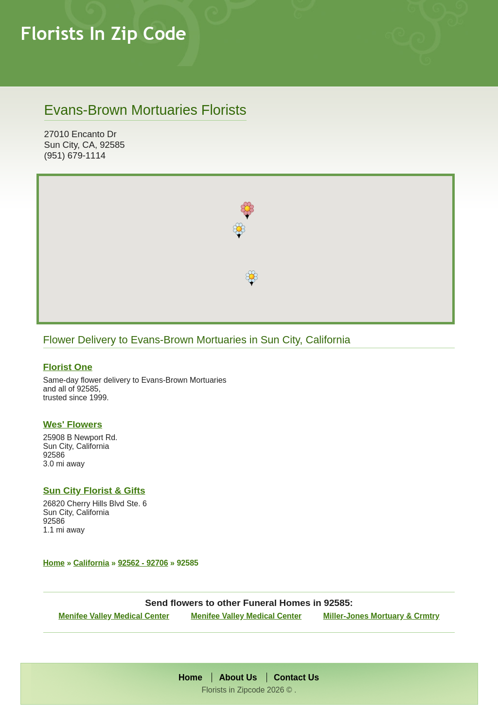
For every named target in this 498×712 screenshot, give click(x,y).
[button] (247, 210)
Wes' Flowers (73, 424)
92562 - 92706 (143, 563)
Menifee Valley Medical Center (113, 616)
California (91, 563)
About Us (238, 677)
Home (54, 563)
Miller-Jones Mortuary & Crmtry (381, 616)
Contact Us (296, 677)
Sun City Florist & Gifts (94, 490)
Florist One (67, 367)
